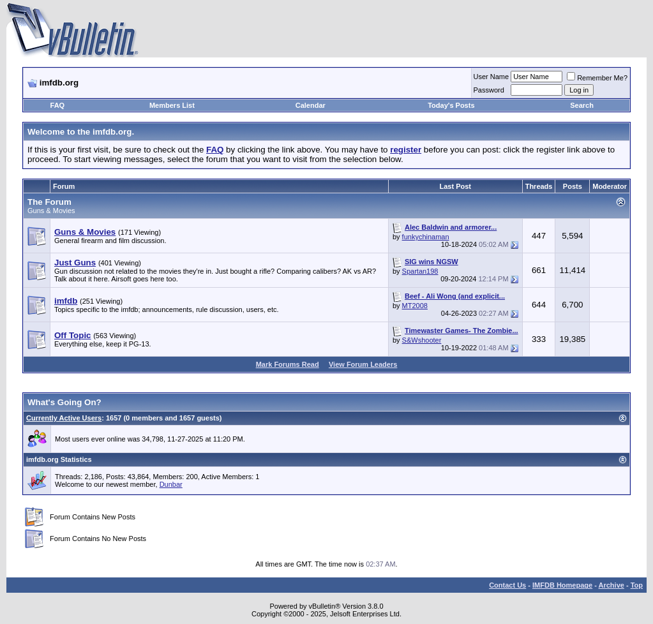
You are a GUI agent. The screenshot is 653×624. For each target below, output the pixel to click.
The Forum (49, 202)
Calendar (311, 105)
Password (489, 90)
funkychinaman (425, 237)
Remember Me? (597, 78)
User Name (491, 76)
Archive (611, 585)
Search (582, 105)
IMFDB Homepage (562, 585)
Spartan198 (420, 271)
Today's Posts (451, 105)
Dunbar (171, 484)
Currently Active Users (63, 418)
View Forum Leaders (363, 364)
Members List (172, 105)
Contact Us (507, 585)
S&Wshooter (422, 340)
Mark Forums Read (287, 364)
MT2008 (415, 305)
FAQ (57, 105)
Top (637, 585)
